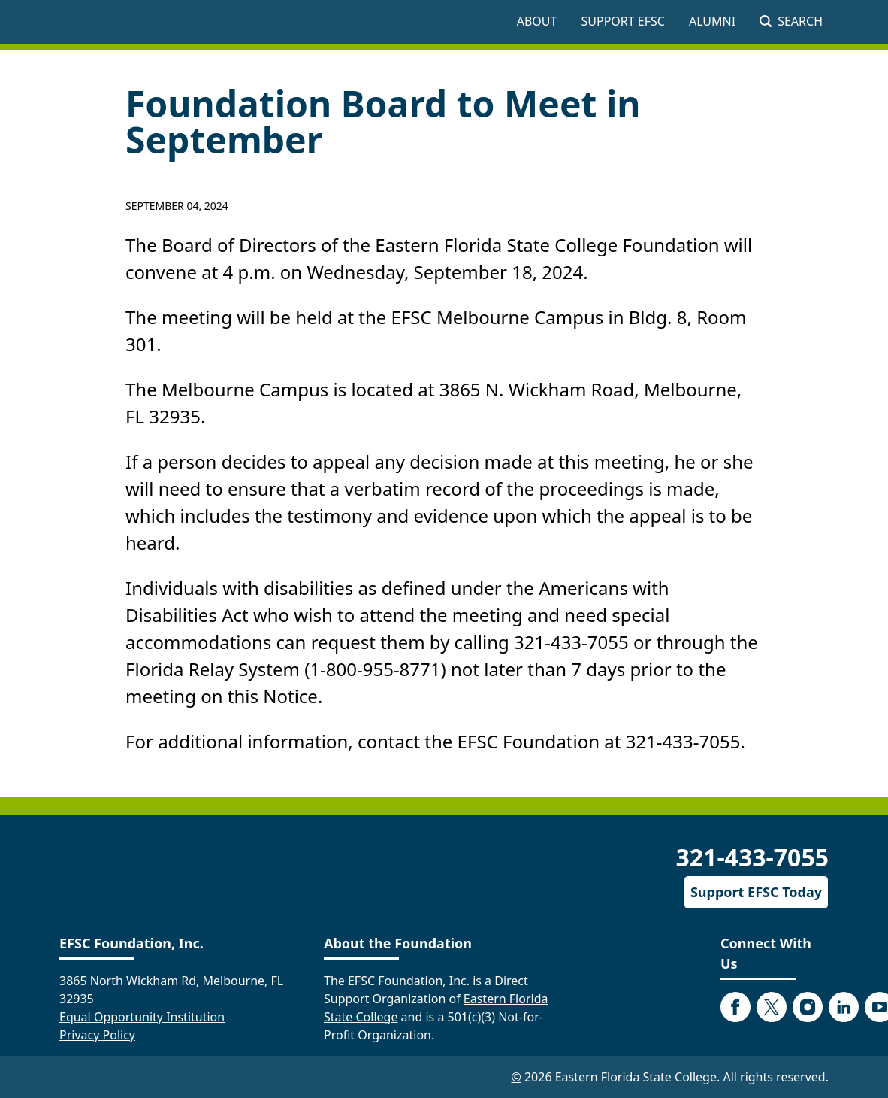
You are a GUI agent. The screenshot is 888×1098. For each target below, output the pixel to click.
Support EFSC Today (756, 892)
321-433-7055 (752, 857)
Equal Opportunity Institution (142, 1017)
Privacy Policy (97, 1035)
